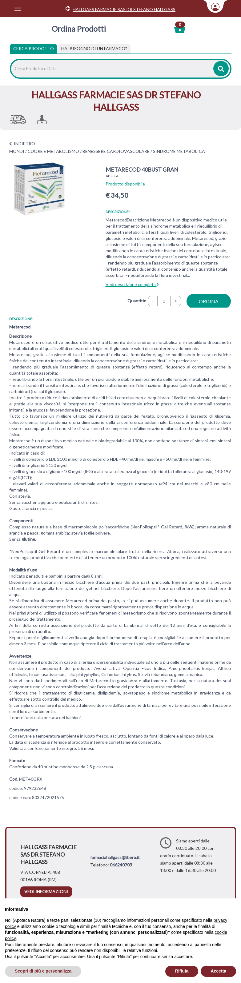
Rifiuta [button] (182, 971)
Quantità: (136, 300)
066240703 (121, 864)
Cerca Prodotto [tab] (33, 48)
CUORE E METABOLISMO (53, 151)
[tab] (94, 49)
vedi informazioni (46, 891)
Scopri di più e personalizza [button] (43, 971)
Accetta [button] (218, 971)
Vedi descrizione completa (132, 284)
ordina (209, 301)
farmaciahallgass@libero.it (115, 857)
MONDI (16, 151)
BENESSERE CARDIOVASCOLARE (116, 151)
